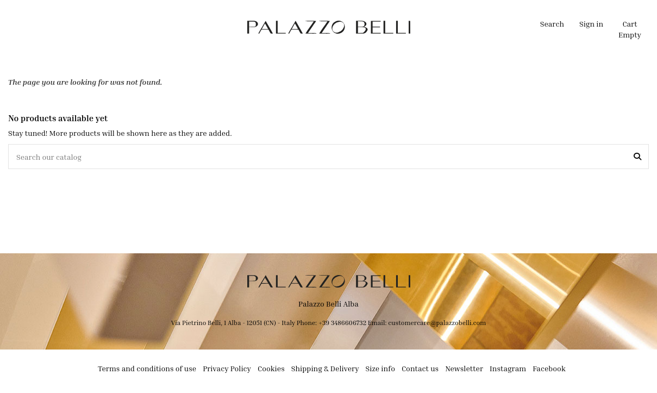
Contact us (420, 368)
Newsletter (464, 368)
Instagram (508, 368)
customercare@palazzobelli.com (437, 323)
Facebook (549, 368)
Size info (380, 368)
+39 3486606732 (343, 323)
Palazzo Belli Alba (328, 303)
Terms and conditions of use (147, 368)
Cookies (271, 368)
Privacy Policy (227, 368)
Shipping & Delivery (325, 368)
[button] (215, 27)
